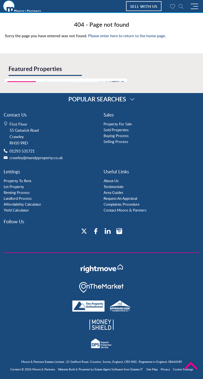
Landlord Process (18, 198)
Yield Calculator (16, 210)
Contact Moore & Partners (125, 210)
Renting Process (17, 192)
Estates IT (136, 369)
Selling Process (116, 141)
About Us (111, 180)
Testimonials (114, 186)
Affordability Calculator (22, 204)
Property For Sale (118, 123)
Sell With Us (143, 6)
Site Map (152, 369)
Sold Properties (116, 129)
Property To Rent (17, 180)
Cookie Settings (183, 369)
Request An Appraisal (120, 198)
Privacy (165, 369)
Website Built (66, 369)
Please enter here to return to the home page (126, 35)
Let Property (14, 186)
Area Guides (113, 192)
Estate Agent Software (109, 369)
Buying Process (116, 135)
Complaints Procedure (121, 204)
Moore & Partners (43, 369)
